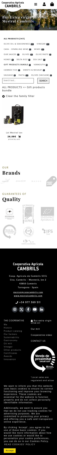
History (8, 328)
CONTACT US (38, 341)
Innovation (10, 359)
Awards (8, 356)
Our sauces (11, 55)
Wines (39, 49)
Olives (27, 55)
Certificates (10, 353)
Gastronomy (10, 341)
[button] (36, 3)
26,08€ (12, 137)
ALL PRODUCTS (12, 87)
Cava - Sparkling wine (17, 49)
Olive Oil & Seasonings (19, 44)
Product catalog (13, 331)
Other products (12, 350)
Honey (9, 60)
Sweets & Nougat (34, 70)
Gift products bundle (17, 65)
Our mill (35, 329)
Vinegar (43, 44)
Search (43, 81)
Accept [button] (10, 451)
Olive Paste (43, 55)
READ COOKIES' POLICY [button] (19, 444)
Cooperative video (41, 335)
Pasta (23, 75)
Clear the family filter (18, 96)
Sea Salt (39, 60)
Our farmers (10, 334)
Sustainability (11, 337)
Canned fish (12, 70)
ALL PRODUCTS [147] (14, 39)
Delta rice (23, 60)
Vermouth (41, 65)
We (5, 325)
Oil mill (8, 344)
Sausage (10, 75)
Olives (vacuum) (41, 75)
